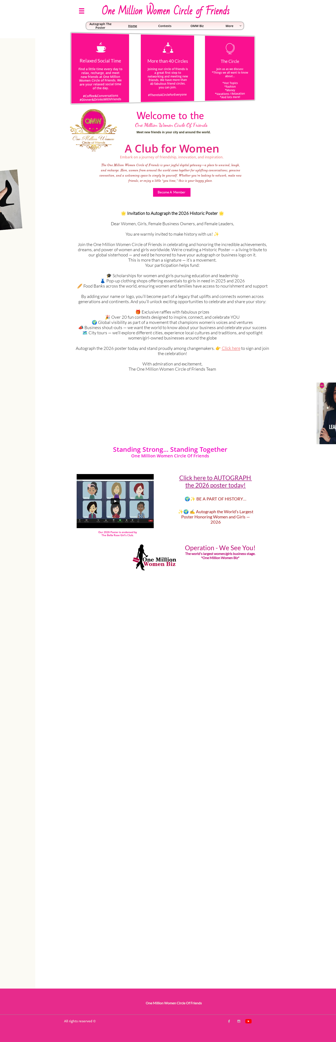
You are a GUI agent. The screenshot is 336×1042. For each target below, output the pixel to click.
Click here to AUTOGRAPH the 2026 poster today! (215, 481)
